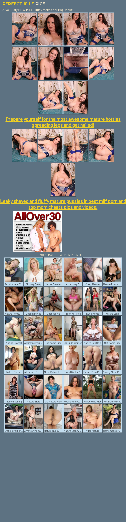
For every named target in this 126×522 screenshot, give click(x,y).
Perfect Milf (23, 4)
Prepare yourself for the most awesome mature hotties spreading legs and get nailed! (63, 122)
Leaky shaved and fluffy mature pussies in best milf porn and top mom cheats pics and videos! (63, 204)
